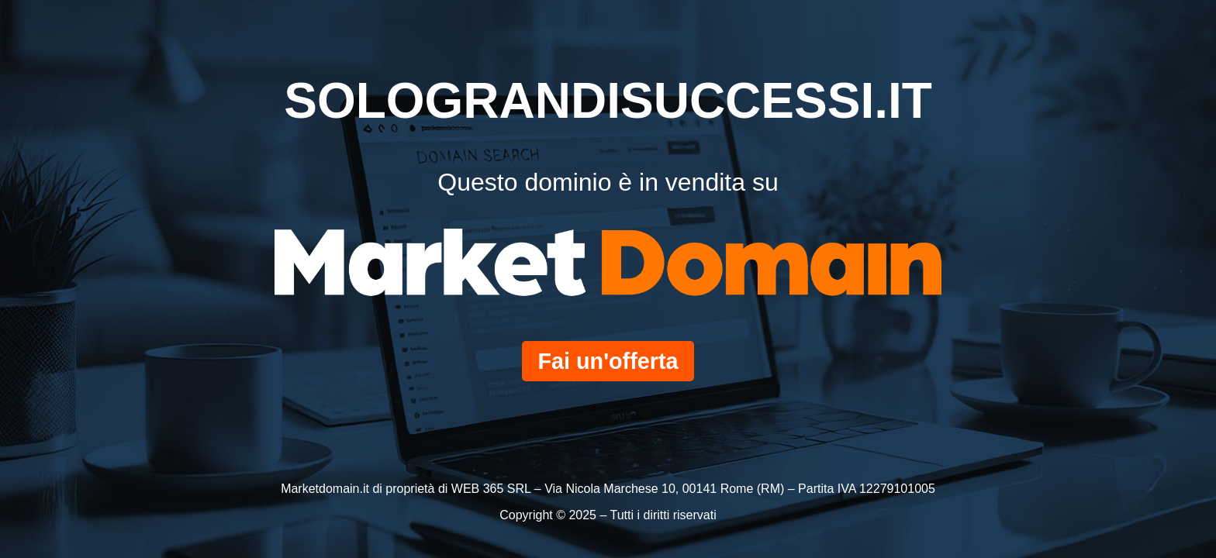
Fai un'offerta (607, 361)
